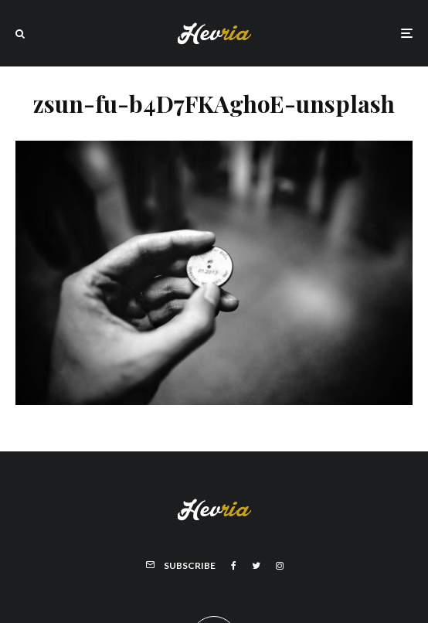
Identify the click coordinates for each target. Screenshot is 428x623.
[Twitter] (256, 565)
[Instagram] (279, 565)
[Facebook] (233, 565)
